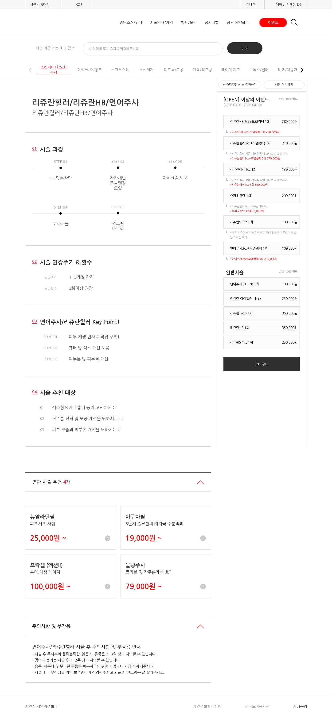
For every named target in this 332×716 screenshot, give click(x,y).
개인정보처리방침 (207, 706)
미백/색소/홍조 (89, 70)
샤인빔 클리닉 (49, 22)
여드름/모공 (173, 70)
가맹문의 (300, 706)
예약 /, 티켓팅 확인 (289, 4)
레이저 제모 (230, 70)
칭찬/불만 (189, 22)
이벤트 (273, 22)
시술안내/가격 (161, 22)
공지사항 (212, 22)
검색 (244, 48)
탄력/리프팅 (202, 70)
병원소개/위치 (130, 22)
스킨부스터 (120, 70)
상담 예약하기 (238, 22)
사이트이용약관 (257, 706)
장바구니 (252, 4)
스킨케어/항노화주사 (53, 69)
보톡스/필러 (259, 70)
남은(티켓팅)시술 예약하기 (240, 84)
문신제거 (146, 70)
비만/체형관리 (289, 70)
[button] (302, 70)
